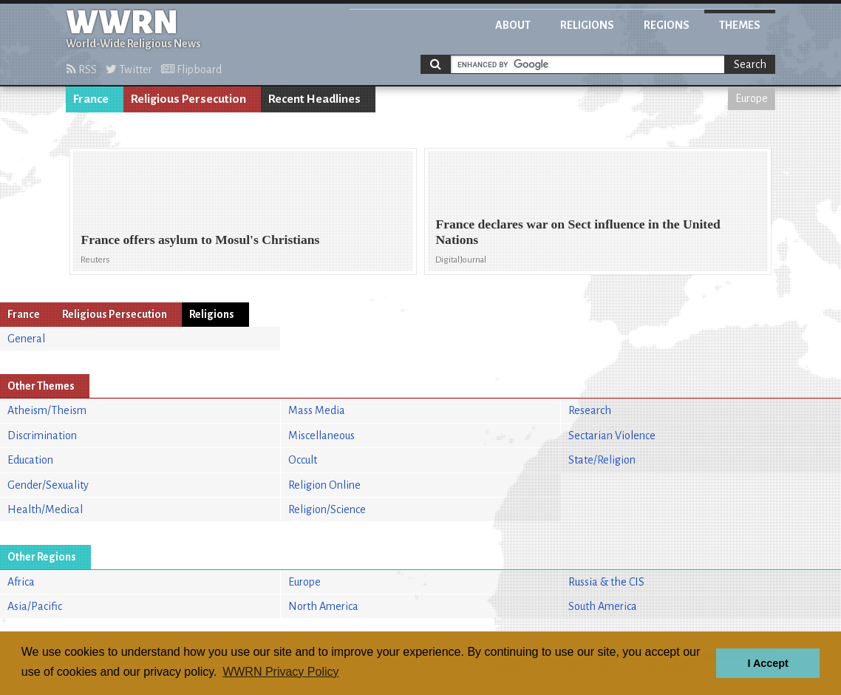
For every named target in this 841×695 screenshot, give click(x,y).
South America (602, 606)
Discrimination (42, 435)
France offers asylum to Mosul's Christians (200, 239)
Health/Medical (45, 509)
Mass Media (316, 410)
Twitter (129, 69)
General (26, 339)
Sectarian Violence (612, 435)
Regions (667, 25)
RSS (82, 69)
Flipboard (191, 69)
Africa (21, 582)
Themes (739, 25)
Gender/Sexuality (48, 485)
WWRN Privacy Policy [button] (280, 671)
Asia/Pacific (34, 606)
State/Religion (602, 460)
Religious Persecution (188, 99)
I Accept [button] (767, 663)
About (513, 25)
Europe (751, 98)
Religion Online (324, 485)
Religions (587, 25)
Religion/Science (327, 509)
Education (30, 460)
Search (750, 64)
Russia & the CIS (606, 582)
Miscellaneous (321, 435)
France (91, 99)
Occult (302, 460)
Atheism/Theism (46, 410)
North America (323, 606)
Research (589, 410)
